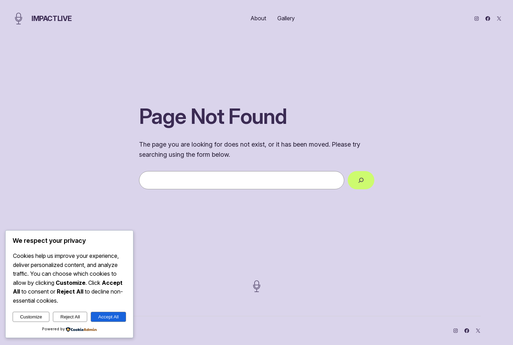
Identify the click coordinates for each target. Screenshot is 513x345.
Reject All (70, 316)
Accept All (108, 316)
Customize (31, 316)
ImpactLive (52, 18)
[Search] (361, 180)
